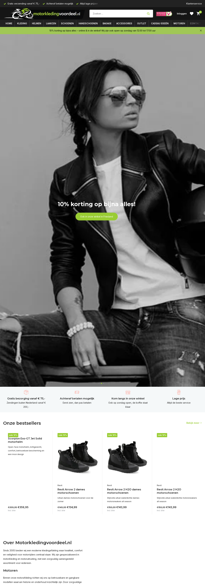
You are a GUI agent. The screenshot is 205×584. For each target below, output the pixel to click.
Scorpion (12, 434)
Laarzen (51, 23)
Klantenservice (194, 3)
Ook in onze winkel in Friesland (96, 216)
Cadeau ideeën (160, 23)
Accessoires (124, 23)
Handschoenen (88, 23)
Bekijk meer (192, 422)
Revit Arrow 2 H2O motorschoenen (169, 491)
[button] (101, 383)
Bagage (107, 23)
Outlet (141, 23)
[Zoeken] (121, 13)
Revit (60, 485)
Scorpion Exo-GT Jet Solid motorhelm (25, 440)
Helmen (36, 23)
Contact (195, 23)
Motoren (179, 23)
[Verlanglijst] (191, 13)
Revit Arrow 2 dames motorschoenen (71, 491)
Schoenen (67, 23)
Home (9, 23)
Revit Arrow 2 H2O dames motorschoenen (124, 491)
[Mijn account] (182, 13)
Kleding (22, 23)
